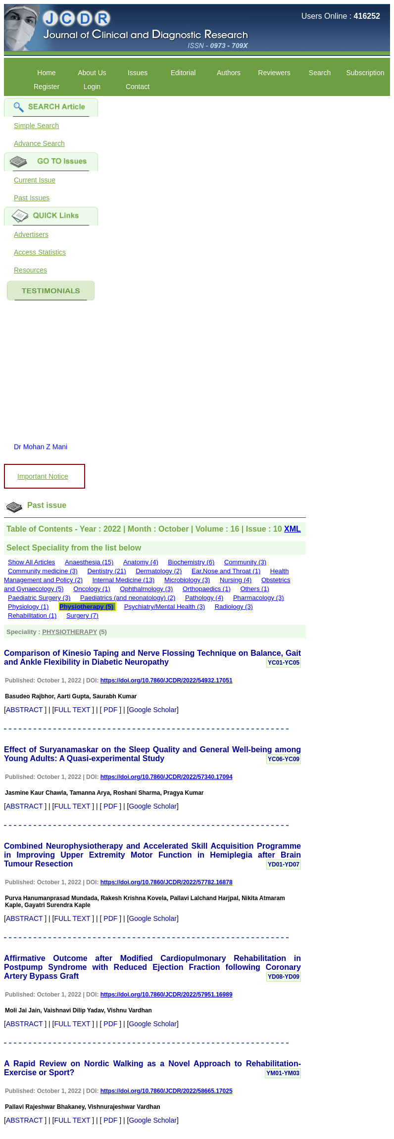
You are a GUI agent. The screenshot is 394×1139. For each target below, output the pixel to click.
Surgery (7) (82, 615)
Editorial (183, 73)
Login (92, 87)
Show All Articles (31, 562)
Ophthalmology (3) (146, 588)
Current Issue (34, 180)
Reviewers (274, 73)
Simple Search (36, 126)
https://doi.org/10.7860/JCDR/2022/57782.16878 (166, 882)
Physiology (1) (28, 606)
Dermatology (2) (159, 571)
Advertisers (31, 234)
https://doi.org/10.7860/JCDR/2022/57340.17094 (166, 777)
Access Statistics (40, 252)
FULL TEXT (72, 710)
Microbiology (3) (187, 580)
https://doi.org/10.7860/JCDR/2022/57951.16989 (166, 994)
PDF (110, 710)
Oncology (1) (91, 588)
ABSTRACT (24, 710)
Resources (30, 270)
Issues (138, 73)
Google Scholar (153, 710)
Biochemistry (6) (191, 562)
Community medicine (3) (43, 571)
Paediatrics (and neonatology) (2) (127, 597)
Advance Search (39, 143)
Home (46, 73)
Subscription (365, 73)
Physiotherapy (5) (86, 606)
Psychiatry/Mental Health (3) (164, 606)
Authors (229, 73)
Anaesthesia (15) (89, 562)
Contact (137, 87)
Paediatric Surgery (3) (39, 597)
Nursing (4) (235, 580)
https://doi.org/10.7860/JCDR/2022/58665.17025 (166, 1091)
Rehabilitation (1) (32, 615)
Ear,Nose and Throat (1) (226, 571)
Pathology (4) (204, 597)
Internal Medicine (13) (124, 580)
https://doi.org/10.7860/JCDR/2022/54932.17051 (166, 680)
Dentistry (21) (107, 571)
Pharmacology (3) (258, 597)
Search (320, 73)
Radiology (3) (234, 606)
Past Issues (31, 198)
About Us (92, 73)
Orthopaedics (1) (207, 588)
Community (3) (245, 562)
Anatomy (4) (140, 562)
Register (46, 87)
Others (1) (254, 588)
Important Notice (42, 476)
